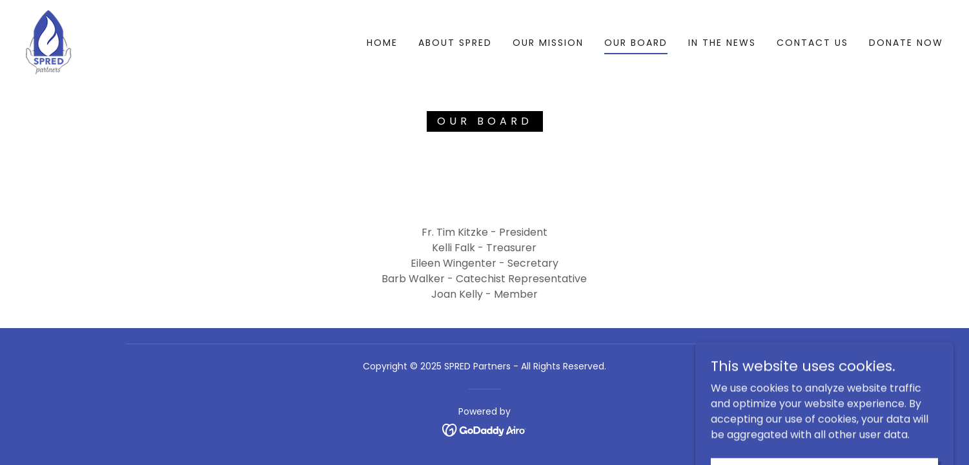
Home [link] (382, 42)
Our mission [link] (548, 42)
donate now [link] (906, 42)
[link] (49, 41)
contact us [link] (812, 42)
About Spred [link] (455, 42)
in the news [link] (722, 42)
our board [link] (636, 42)
